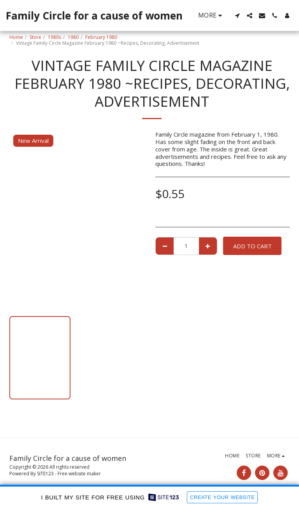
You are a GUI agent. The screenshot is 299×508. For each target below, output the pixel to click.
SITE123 (45, 473)
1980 (73, 37)
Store (35, 37)
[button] (237, 15)
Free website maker (79, 473)
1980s (54, 37)
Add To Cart (252, 246)
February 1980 (101, 37)
